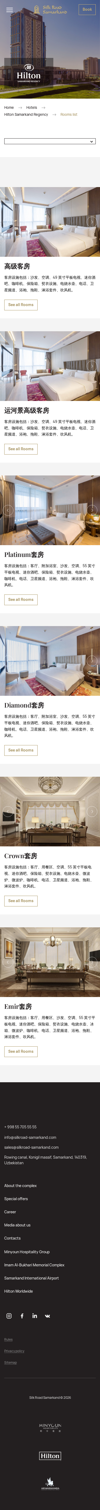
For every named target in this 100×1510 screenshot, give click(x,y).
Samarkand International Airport (31, 1278)
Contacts (12, 1238)
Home (9, 107)
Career (10, 1211)
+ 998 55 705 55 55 (20, 1126)
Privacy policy (14, 1351)
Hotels (31, 107)
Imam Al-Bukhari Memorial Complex (34, 1264)
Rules (8, 1339)
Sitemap (10, 1362)
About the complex (20, 1185)
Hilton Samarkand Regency (26, 114)
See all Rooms (21, 304)
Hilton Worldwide (18, 1291)
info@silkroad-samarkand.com (30, 1137)
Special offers (16, 1198)
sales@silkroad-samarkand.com (31, 1147)
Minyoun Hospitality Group (27, 1251)
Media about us (17, 1225)
